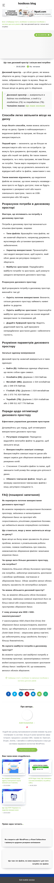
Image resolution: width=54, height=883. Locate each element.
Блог (4, 22)
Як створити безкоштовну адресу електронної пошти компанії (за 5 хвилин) (11, 781)
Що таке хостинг (35, 106)
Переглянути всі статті (27, 750)
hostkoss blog (27, 5)
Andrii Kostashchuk (26, 723)
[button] (3, 5)
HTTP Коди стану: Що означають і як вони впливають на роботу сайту (40, 781)
